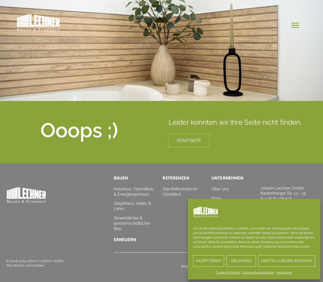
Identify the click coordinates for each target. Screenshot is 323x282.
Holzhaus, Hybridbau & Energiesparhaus (134, 192)
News (216, 198)
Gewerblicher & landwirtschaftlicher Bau (132, 223)
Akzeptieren (208, 261)
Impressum (284, 272)
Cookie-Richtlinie (228, 272)
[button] (295, 26)
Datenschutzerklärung (258, 272)
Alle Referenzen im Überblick (180, 192)
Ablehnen (241, 261)
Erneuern (125, 239)
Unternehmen (227, 178)
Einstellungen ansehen (286, 261)
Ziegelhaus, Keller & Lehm (132, 206)
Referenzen (176, 178)
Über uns (220, 189)
